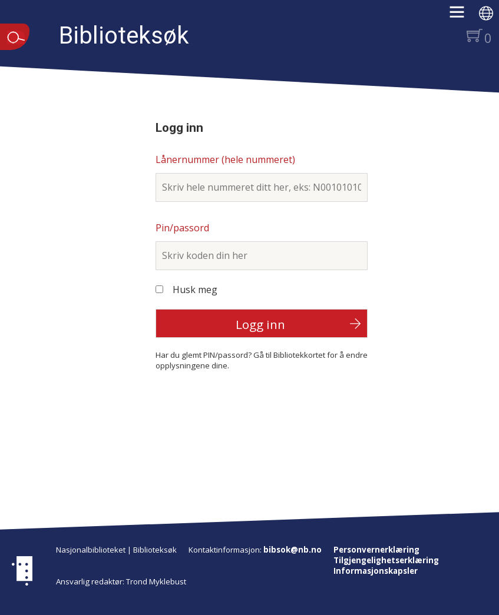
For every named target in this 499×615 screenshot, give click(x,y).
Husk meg (195, 289)
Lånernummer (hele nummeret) (225, 159)
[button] (463, 15)
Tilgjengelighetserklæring (386, 560)
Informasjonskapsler (375, 571)
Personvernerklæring (376, 549)
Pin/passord (182, 227)
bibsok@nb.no (292, 549)
